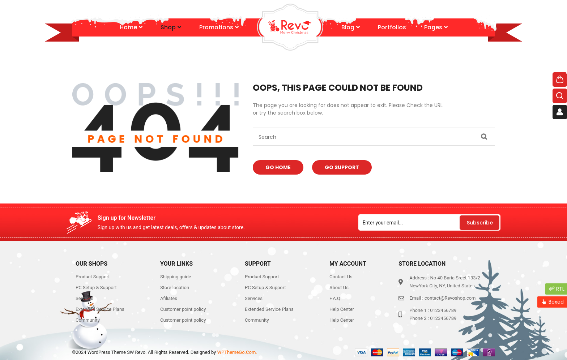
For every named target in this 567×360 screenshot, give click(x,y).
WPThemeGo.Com (236, 352)
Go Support (342, 167)
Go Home (278, 167)
